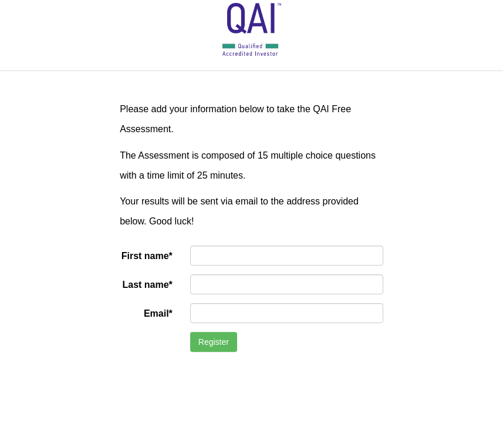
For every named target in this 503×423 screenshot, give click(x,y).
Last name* (147, 285)
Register (213, 342)
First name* (147, 256)
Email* (158, 313)
